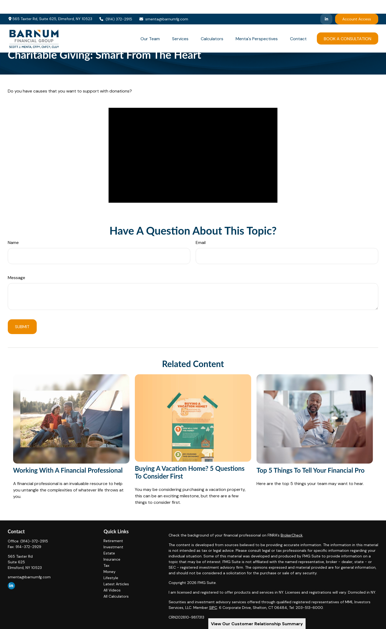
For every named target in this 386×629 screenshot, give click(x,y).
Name (13, 242)
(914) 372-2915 (115, 5)
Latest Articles (116, 584)
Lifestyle (110, 577)
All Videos (112, 590)
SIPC (213, 607)
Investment (113, 547)
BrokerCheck (292, 535)
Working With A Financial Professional (68, 470)
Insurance (111, 559)
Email (201, 242)
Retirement (113, 540)
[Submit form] (22, 326)
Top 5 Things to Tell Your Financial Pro (311, 470)
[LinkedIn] (326, 5)
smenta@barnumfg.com (163, 5)
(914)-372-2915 (34, 541)
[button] (150, 25)
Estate (109, 553)
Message (16, 277)
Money (109, 571)
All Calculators (116, 596)
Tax (106, 565)
